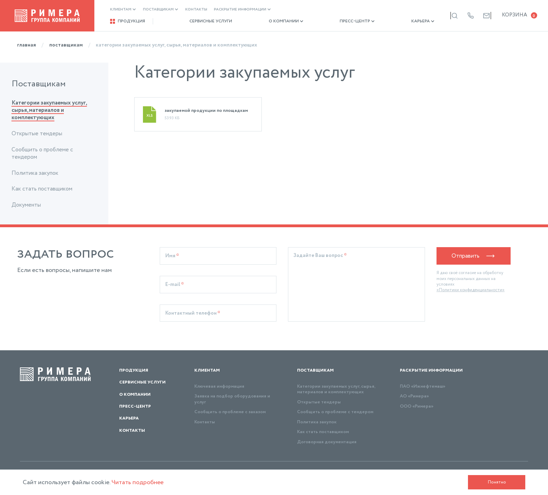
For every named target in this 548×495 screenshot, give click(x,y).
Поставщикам (160, 9)
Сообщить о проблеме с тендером (42, 153)
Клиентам (123, 9)
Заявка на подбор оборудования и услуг (232, 399)
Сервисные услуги (203, 21)
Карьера (391, 21)
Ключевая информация (219, 386)
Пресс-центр (334, 21)
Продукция (127, 21)
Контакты (196, 9)
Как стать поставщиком (42, 189)
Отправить (474, 256)
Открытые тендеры (37, 133)
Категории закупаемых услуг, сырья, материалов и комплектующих (49, 110)
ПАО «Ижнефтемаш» (422, 386)
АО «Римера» (414, 396)
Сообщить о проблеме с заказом (230, 412)
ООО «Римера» (416, 406)
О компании (270, 21)
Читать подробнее (137, 482)
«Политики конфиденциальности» (471, 290)
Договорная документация (326, 442)
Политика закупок (35, 173)
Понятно (497, 482)
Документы (26, 205)
